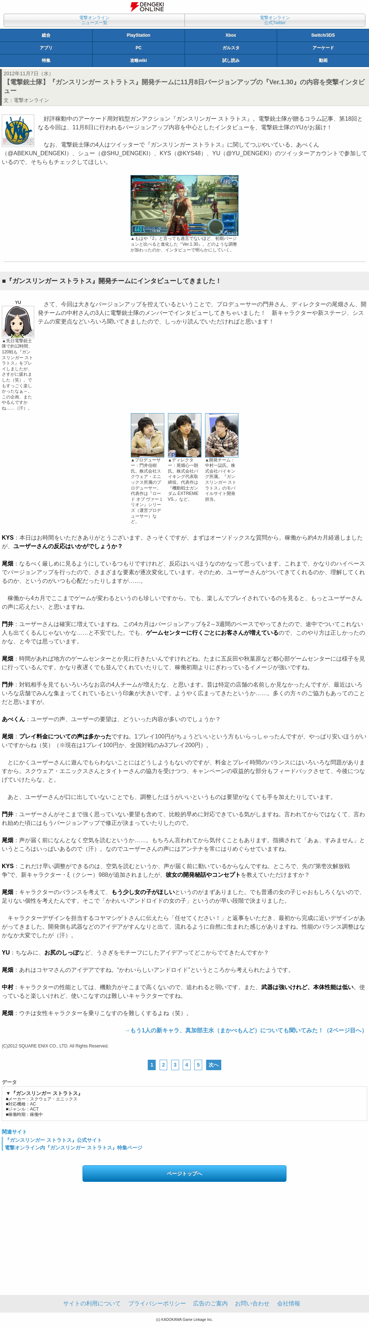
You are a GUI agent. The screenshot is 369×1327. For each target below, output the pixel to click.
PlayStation (138, 35)
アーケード (323, 47)
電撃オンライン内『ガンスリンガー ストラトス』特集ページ (73, 1147)
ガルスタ (231, 47)
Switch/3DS (323, 35)
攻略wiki (138, 60)
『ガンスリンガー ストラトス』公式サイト (53, 1140)
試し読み (231, 60)
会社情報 (288, 1303)
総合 (46, 35)
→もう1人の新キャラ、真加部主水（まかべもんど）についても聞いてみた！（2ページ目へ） (245, 1030)
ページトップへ (184, 1173)
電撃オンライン (31, 100)
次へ (214, 1065)
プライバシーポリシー (157, 1303)
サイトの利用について (92, 1303)
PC (138, 47)
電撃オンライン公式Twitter (275, 20)
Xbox (231, 35)
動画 (323, 60)
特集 (46, 60)
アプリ (46, 47)
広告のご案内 (210, 1303)
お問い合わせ (252, 1303)
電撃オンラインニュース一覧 (94, 20)
